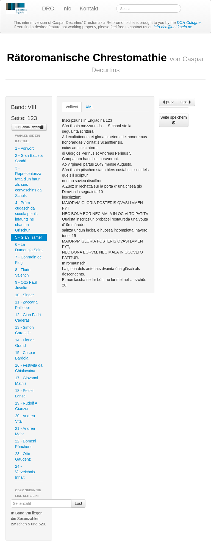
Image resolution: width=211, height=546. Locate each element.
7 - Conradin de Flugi (28, 260)
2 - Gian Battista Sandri (29, 158)
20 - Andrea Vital (25, 419)
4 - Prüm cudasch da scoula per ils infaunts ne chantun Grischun (26, 216)
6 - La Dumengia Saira (29, 247)
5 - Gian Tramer (28, 237)
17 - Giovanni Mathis (26, 381)
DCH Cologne (189, 22)
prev (168, 102)
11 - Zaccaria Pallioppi (26, 305)
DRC (48, 8)
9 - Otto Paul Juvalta (26, 285)
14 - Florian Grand (25, 343)
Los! (78, 503)
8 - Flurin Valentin (22, 272)
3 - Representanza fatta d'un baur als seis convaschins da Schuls (28, 182)
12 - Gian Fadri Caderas (28, 317)
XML (90, 107)
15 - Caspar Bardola (25, 355)
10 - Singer (24, 295)
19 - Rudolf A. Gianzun (26, 406)
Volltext (72, 107)
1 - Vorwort (24, 148)
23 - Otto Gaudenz (23, 456)
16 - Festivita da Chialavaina (29, 368)
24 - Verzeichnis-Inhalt (25, 472)
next (186, 102)
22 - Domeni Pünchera (25, 444)
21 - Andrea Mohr (25, 431)
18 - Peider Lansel (24, 393)
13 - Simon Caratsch (24, 330)
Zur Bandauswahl (29, 127)
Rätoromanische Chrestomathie (105, 63)
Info (66, 8)
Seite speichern (173, 120)
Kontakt (89, 8)
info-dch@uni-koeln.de (173, 27)
